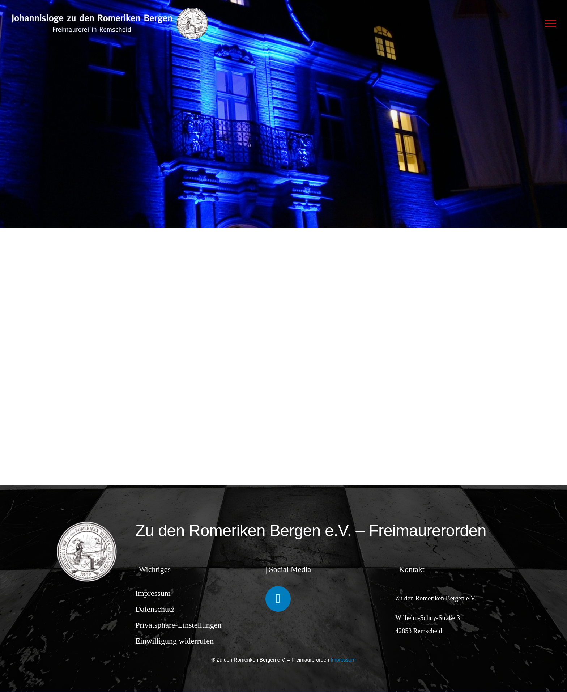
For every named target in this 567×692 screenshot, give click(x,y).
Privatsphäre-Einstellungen (178, 624)
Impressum (153, 593)
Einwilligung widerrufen (174, 640)
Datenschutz (155, 609)
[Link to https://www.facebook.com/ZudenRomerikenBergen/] (278, 598)
